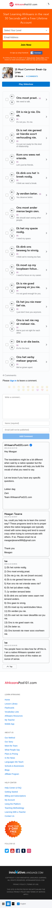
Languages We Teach (14, 762)
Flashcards (9, 708)
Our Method (10, 738)
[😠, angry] (33, 387)
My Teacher (10, 720)
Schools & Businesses (14, 766)
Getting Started (11, 792)
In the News (10, 758)
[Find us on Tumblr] (23, 851)
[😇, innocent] (23, 389)
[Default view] (8, 903)
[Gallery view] (13, 903)
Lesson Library (11, 704)
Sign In (13, 381)
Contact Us (9, 816)
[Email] (26, 429)
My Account (10, 800)
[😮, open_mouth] (33, 389)
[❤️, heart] (42, 389)
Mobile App (9, 724)
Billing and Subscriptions (15, 796)
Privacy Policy (40, 58)
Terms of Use (31, 58)
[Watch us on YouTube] (12, 851)
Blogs (7, 770)
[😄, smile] (9, 387)
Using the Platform (13, 804)
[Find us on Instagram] (29, 851)
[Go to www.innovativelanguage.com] (26, 872)
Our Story (9, 742)
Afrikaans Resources (14, 716)
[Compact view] (3, 903)
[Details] (46, 99)
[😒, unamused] (23, 387)
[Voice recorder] (12, 102)
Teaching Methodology (14, 808)
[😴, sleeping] (28, 389)
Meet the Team (11, 746)
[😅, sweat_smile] (42, 387)
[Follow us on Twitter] (7, 851)
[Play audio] (12, 96)
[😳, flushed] (14, 387)
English (21, 903)
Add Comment (26, 436)
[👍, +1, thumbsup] (47, 389)
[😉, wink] (47, 387)
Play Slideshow (26, 84)
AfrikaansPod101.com (35, 880)
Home (7, 700)
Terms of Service (37, 892)
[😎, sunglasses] (28, 387)
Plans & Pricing (11, 754)
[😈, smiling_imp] (37, 389)
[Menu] (4, 4)
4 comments (32, 76)
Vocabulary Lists (12, 712)
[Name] (26, 423)
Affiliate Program (12, 774)
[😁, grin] (18, 387)
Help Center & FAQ (13, 788)
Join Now (26, 45)
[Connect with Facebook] (36, 53)
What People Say (12, 750)
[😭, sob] (18, 389)
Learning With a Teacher (15, 812)
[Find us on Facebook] (18, 851)
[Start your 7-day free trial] (13, 829)
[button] (47, 4)
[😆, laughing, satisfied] (37, 387)
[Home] (23, 6)
